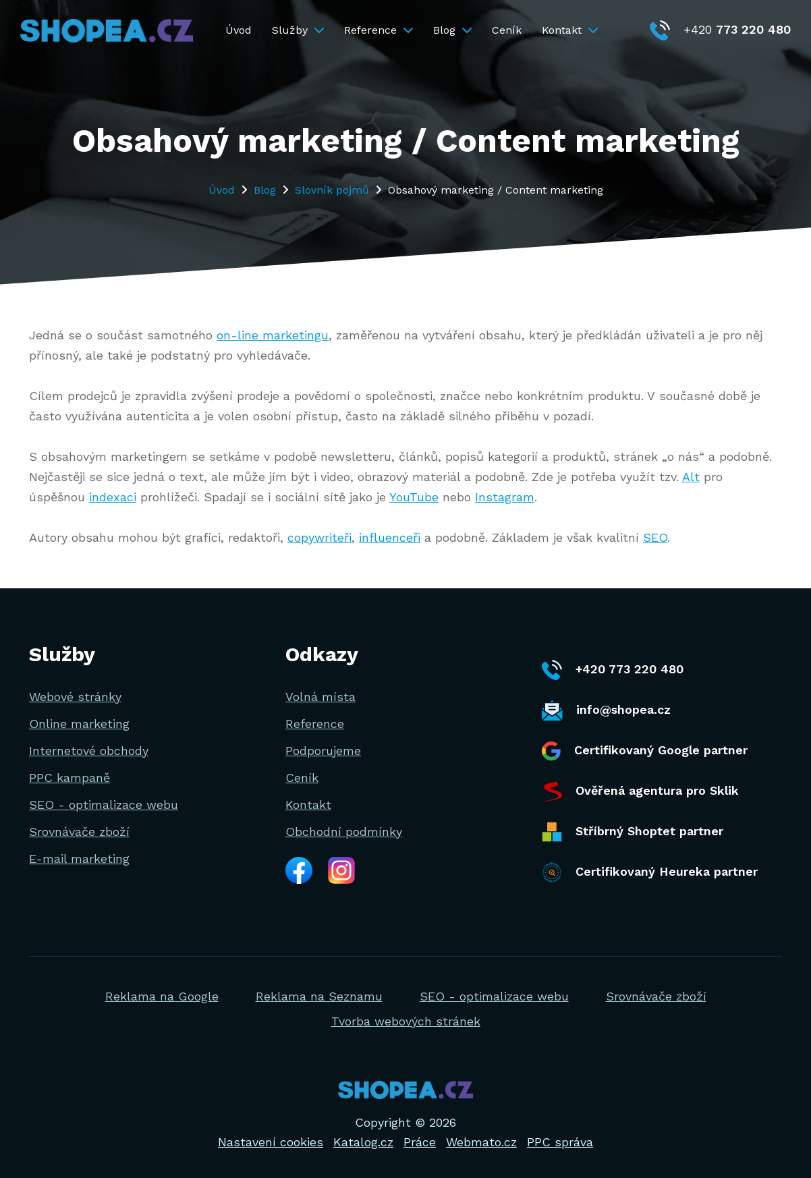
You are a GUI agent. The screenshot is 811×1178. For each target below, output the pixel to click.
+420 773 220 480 (612, 670)
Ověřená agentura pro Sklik (640, 791)
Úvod (238, 30)
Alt (691, 477)
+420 (720, 29)
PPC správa (560, 1142)
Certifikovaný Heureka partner (650, 872)
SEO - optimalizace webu (103, 804)
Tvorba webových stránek (405, 1021)
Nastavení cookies (270, 1142)
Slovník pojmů (332, 190)
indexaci (112, 497)
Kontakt (570, 30)
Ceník (507, 30)
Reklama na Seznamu (319, 996)
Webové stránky (75, 697)
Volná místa (320, 697)
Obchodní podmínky (343, 831)
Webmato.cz (481, 1142)
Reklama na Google (162, 996)
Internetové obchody (88, 751)
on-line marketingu (273, 335)
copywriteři (319, 537)
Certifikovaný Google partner (645, 751)
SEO (655, 537)
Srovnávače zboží (79, 831)
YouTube (414, 497)
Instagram (504, 497)
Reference (378, 30)
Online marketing (79, 724)
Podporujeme (323, 751)
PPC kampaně (69, 777)
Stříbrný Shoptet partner (632, 832)
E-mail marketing (79, 858)
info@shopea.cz (606, 710)
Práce (419, 1142)
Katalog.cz (363, 1142)
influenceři (389, 537)
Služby (298, 30)
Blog (452, 30)
